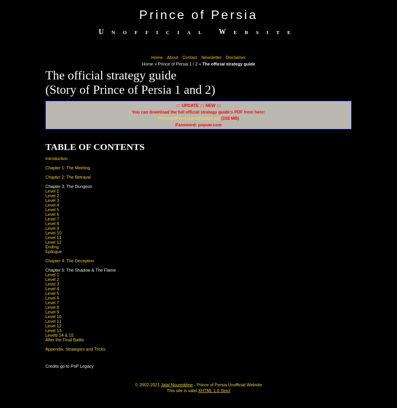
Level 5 (52, 209)
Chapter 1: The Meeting (67, 167)
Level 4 (52, 205)
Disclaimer (235, 57)
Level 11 (53, 237)
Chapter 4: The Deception (69, 260)
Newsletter (211, 57)
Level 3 (52, 200)
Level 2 (52, 195)
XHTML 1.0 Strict (214, 390)
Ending (52, 246)
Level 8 (52, 223)
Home (156, 57)
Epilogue (53, 251)
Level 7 (52, 219)
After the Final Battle (64, 339)
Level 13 (53, 330)
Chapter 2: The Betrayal (68, 177)
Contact (189, 57)
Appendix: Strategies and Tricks (75, 349)
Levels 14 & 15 (59, 335)
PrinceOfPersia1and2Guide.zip (189, 118)
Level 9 (52, 228)
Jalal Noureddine (177, 384)
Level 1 (52, 191)
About (172, 57)
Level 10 (53, 233)
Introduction (56, 158)
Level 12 (53, 242)
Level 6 (52, 214)
